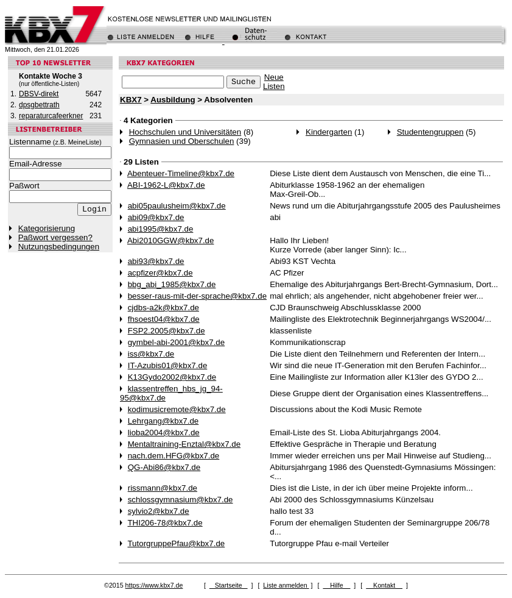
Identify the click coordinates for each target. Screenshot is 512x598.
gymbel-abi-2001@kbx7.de (176, 342)
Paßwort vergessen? (55, 237)
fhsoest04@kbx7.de (164, 319)
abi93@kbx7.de (156, 261)
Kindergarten (329, 132)
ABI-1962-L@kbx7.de (166, 185)
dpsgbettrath (39, 105)
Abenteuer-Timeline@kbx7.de (180, 173)
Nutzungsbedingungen (58, 246)
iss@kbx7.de (151, 353)
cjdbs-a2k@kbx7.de (163, 307)
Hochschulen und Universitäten (185, 132)
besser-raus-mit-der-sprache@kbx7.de (197, 296)
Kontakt (384, 585)
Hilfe (336, 585)
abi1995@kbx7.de (161, 228)
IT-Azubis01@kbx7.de (168, 365)
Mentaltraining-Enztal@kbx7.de (184, 444)
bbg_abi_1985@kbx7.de (172, 284)
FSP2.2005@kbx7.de (166, 330)
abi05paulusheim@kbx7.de (177, 205)
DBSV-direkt (38, 94)
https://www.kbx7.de (154, 585)
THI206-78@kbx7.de (164, 522)
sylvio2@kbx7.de (158, 511)
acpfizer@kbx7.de (160, 272)
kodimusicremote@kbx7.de (177, 409)
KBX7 (131, 99)
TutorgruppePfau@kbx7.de (176, 543)
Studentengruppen (430, 132)
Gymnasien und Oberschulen (181, 141)
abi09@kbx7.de (156, 217)
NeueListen (274, 82)
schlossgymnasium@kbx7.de (180, 499)
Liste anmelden (286, 585)
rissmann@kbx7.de (162, 488)
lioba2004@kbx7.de (164, 432)
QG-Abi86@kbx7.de (164, 467)
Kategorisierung (46, 228)
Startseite (228, 585)
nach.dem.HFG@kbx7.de (174, 455)
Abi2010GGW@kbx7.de (170, 240)
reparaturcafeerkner (51, 116)
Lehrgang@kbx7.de (163, 420)
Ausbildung (172, 99)
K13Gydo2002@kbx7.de (172, 377)
